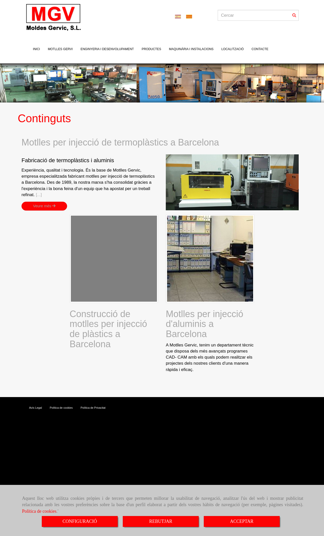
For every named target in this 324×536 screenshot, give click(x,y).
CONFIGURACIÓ (80, 521)
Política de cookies (39, 511)
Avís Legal (35, 407)
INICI (36, 49)
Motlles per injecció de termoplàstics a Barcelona (120, 142)
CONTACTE (260, 49)
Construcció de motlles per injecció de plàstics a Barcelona (108, 329)
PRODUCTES (151, 49)
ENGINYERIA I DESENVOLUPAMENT (107, 49)
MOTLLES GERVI (60, 49)
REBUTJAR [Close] (160, 521)
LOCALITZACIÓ (232, 49)
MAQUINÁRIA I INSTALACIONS (191, 49)
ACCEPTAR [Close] (242, 521)
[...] (39, 194)
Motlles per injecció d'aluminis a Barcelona (204, 324)
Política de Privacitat (93, 407)
